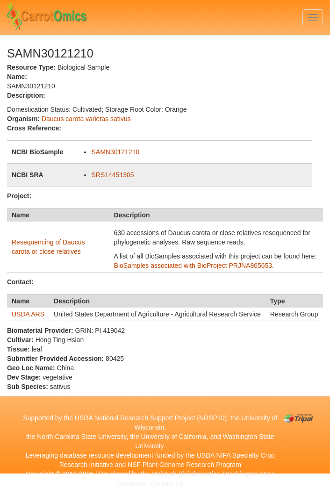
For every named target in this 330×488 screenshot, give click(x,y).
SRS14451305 (112, 175)
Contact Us (167, 483)
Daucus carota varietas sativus (86, 118)
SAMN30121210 (115, 152)
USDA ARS (28, 314)
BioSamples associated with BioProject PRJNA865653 (193, 265)
